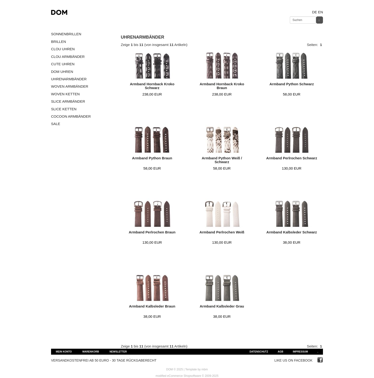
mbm (205, 369)
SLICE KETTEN (64, 109)
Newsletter (118, 351)
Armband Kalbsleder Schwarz (291, 232)
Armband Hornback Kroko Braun (222, 86)
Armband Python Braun (152, 158)
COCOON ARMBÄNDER (71, 116)
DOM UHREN (62, 72)
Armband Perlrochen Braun (152, 232)
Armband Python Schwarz (292, 84)
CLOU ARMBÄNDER (68, 57)
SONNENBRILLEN (66, 34)
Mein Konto (64, 351)
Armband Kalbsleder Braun (152, 306)
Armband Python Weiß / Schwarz (222, 160)
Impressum (300, 351)
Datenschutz (258, 351)
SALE (55, 124)
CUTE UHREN (62, 64)
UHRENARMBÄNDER (69, 79)
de (314, 12)
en (320, 12)
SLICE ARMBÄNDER (68, 101)
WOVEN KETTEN (65, 94)
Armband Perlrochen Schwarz (291, 158)
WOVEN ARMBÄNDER (69, 86)
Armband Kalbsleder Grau (222, 306)
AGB (280, 351)
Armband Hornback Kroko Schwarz (152, 86)
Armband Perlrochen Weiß (221, 232)
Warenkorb (90, 351)
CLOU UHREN (63, 49)
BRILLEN (58, 42)
